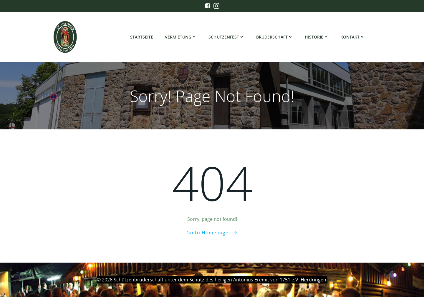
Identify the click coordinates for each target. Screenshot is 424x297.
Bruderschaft (274, 37)
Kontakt (352, 37)
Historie (317, 37)
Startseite (141, 37)
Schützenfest (226, 37)
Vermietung (181, 37)
